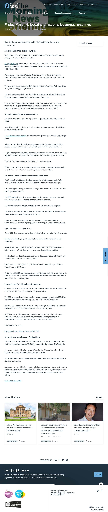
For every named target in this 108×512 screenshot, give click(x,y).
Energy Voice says (11, 64)
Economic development (64, 13)
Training (19, 13)
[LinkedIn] (98, 491)
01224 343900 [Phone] (97, 510)
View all (99, 397)
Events (7, 13)
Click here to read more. (13, 381)
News (30, 13)
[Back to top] (101, 485)
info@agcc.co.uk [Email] (96, 507)
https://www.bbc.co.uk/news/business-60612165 (22, 331)
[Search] (97, 4)
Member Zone (59, 4)
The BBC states (10, 197)
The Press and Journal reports (15, 136)
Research (82, 13)
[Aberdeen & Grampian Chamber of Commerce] (11, 5)
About (82, 4)
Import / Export (43, 13)
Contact (91, 4)
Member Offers (72, 4)
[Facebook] (102, 491)
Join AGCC (48, 4)
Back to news (85, 43)
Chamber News (10, 29)
